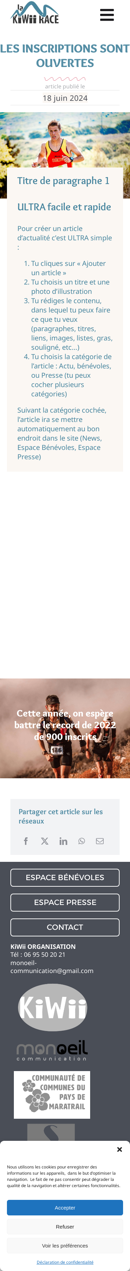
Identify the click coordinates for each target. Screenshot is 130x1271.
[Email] (100, 841)
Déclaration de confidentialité (65, 1262)
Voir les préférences (65, 1246)
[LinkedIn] (63, 841)
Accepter (65, 1208)
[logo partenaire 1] (52, 984)
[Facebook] (26, 841)
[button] (119, 1149)
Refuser (65, 1227)
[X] (44, 841)
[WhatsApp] (81, 841)
